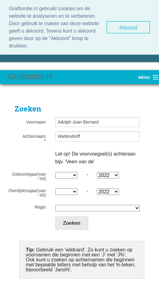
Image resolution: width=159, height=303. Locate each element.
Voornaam (36, 122)
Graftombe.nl (30, 76)
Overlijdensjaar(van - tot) (27, 192)
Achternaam (34, 138)
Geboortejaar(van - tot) (29, 176)
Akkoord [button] (128, 27)
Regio (40, 207)
